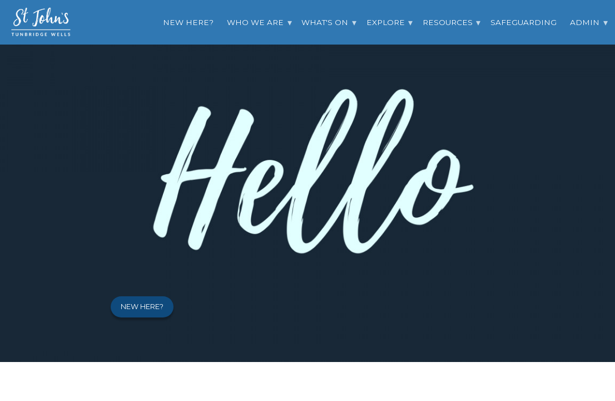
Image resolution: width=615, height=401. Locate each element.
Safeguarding (523, 22)
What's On (324, 22)
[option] (307, 181)
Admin (584, 22)
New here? (142, 306)
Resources (448, 22)
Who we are (255, 22)
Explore (385, 22)
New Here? (188, 22)
